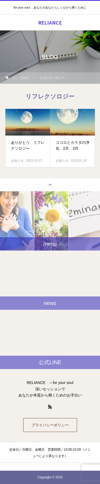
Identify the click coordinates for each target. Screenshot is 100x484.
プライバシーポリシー (50, 425)
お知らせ (17, 160)
